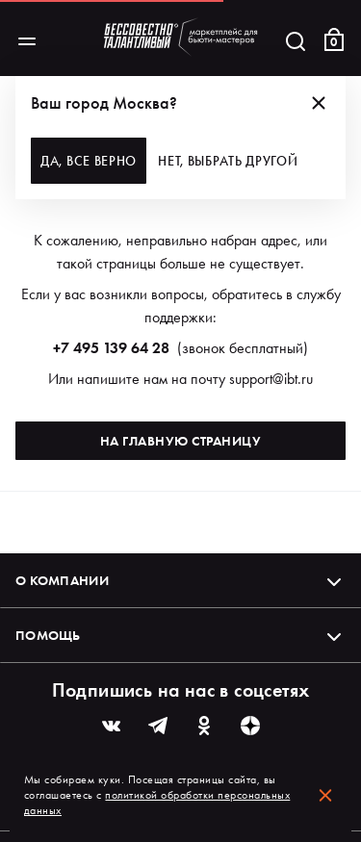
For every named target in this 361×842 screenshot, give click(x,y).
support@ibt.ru (271, 379)
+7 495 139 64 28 (111, 348)
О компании (180, 580)
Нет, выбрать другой (227, 160)
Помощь (180, 635)
